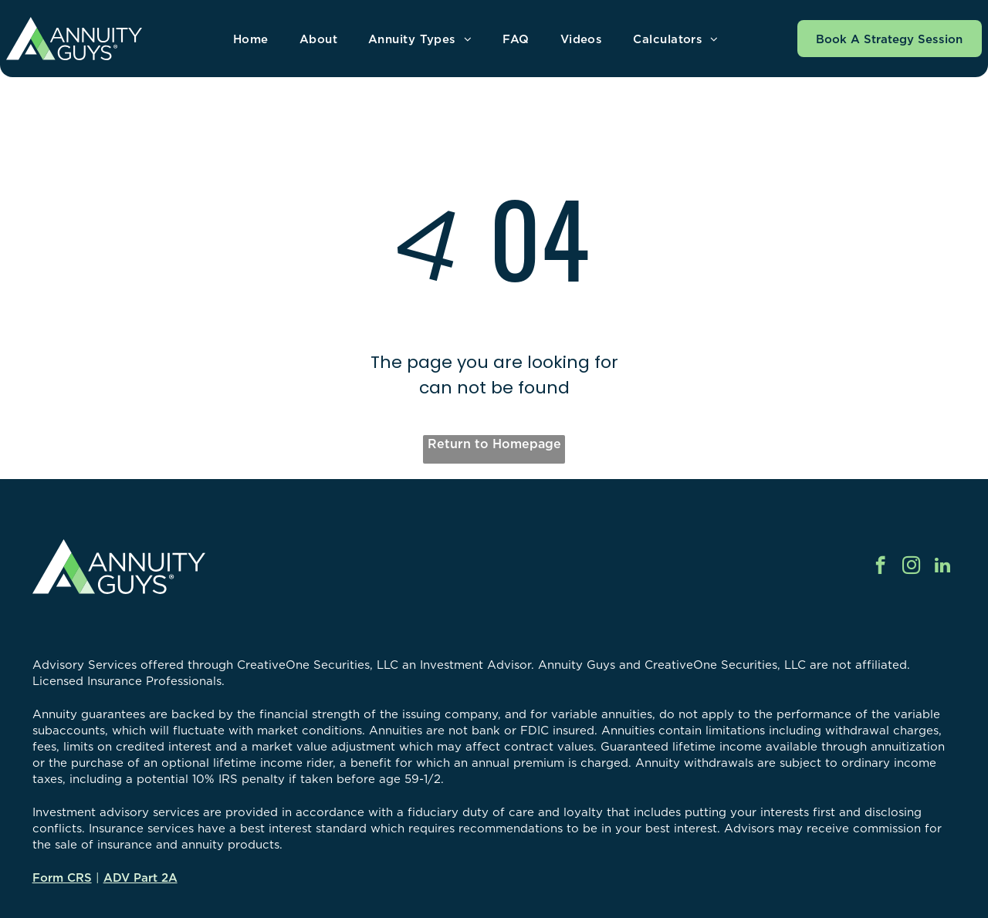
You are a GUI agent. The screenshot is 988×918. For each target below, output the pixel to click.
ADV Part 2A (140, 877)
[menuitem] (251, 39)
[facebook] (880, 567)
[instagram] (911, 567)
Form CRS (62, 877)
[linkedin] (942, 567)
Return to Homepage (494, 443)
